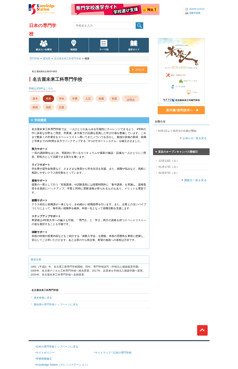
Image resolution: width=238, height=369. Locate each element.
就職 (101, 98)
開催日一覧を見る (195, 180)
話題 (61, 107)
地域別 (73, 49)
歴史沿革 (36, 259)
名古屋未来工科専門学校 (67, 58)
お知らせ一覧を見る (195, 138)
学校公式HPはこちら (41, 88)
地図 (48, 107)
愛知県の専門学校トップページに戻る (56, 304)
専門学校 (34, 58)
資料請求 (139, 69)
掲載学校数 (195, 13)
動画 (35, 107)
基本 (35, 98)
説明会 (131, 98)
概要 (48, 98)
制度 (114, 98)
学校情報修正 (44, 358)
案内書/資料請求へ (179, 110)
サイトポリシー (45, 352)
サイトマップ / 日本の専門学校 (113, 352)
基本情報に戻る (43, 297)
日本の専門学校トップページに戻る (57, 346)
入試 (88, 98)
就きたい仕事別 (44, 49)
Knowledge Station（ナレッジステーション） (63, 364)
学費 (74, 98)
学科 (61, 98)
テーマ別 (103, 49)
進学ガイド (133, 49)
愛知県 (46, 58)
